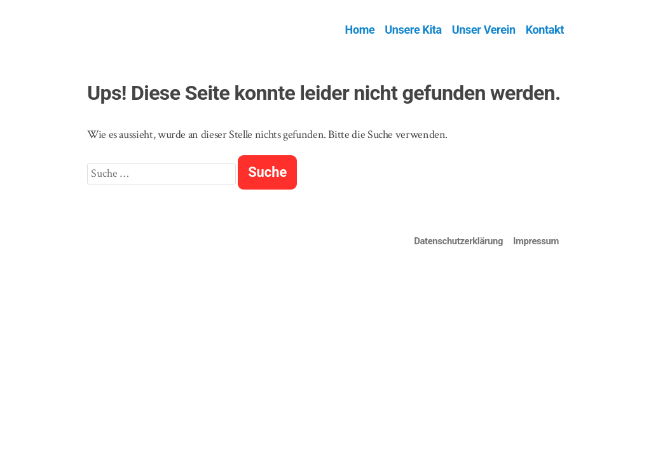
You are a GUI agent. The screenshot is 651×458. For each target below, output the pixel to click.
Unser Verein (484, 29)
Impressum (536, 241)
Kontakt (545, 29)
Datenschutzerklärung (458, 241)
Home (360, 29)
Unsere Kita (413, 29)
